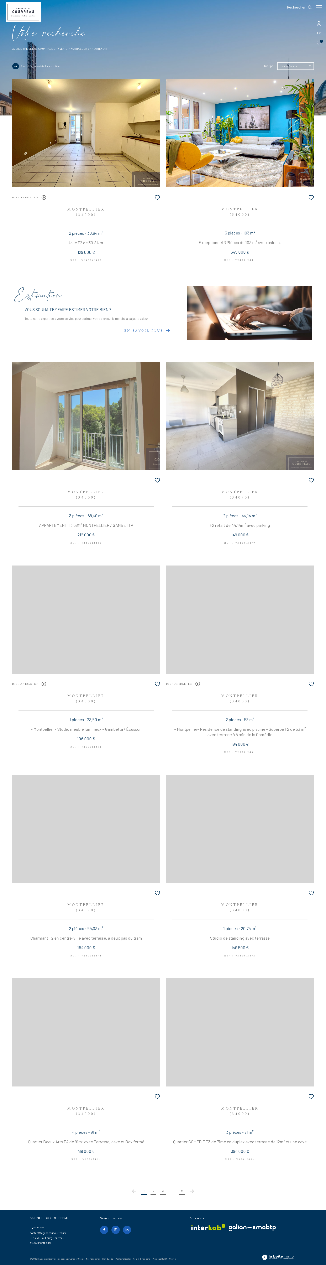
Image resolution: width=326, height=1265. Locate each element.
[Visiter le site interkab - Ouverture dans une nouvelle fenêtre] (208, 1227)
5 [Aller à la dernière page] (182, 1190)
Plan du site (107, 1259)
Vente (63, 48)
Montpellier (78, 48)
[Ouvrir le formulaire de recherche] (297, 7)
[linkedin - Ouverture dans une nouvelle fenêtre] (126, 1229)
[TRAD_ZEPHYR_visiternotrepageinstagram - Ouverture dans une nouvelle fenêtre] (115, 1229)
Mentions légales (123, 1259)
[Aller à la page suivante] (192, 1191)
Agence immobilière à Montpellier (34, 48)
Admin (136, 1259)
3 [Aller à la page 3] (163, 1190)
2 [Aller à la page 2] (153, 1190)
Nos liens (146, 1259)
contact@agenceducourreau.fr (48, 1233)
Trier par (269, 66)
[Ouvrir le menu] (319, 7)
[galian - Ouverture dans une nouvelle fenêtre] (252, 1227)
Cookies (172, 1259)
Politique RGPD (159, 1259)
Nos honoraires (93, 1259)
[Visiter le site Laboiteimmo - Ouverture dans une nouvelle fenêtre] (277, 1257)
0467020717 (37, 1228)
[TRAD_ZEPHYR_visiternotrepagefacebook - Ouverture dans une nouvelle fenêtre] (104, 1229)
